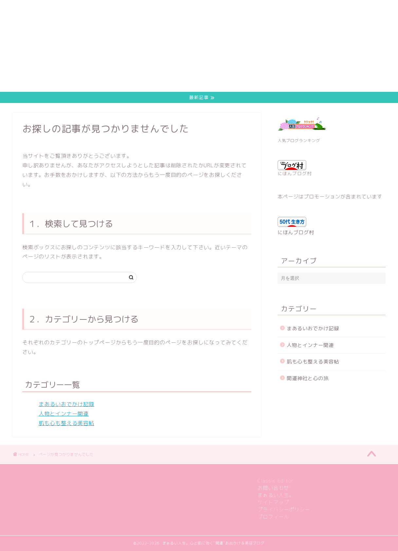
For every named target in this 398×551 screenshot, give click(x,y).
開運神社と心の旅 (308, 378)
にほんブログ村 (295, 168)
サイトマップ (273, 502)
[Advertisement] (194, 46)
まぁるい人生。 (276, 495)
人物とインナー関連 (64, 414)
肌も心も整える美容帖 (66, 423)
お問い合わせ (273, 487)
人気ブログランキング (299, 141)
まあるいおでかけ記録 (66, 404)
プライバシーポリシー (284, 509)
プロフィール (273, 516)
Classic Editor (276, 480)
